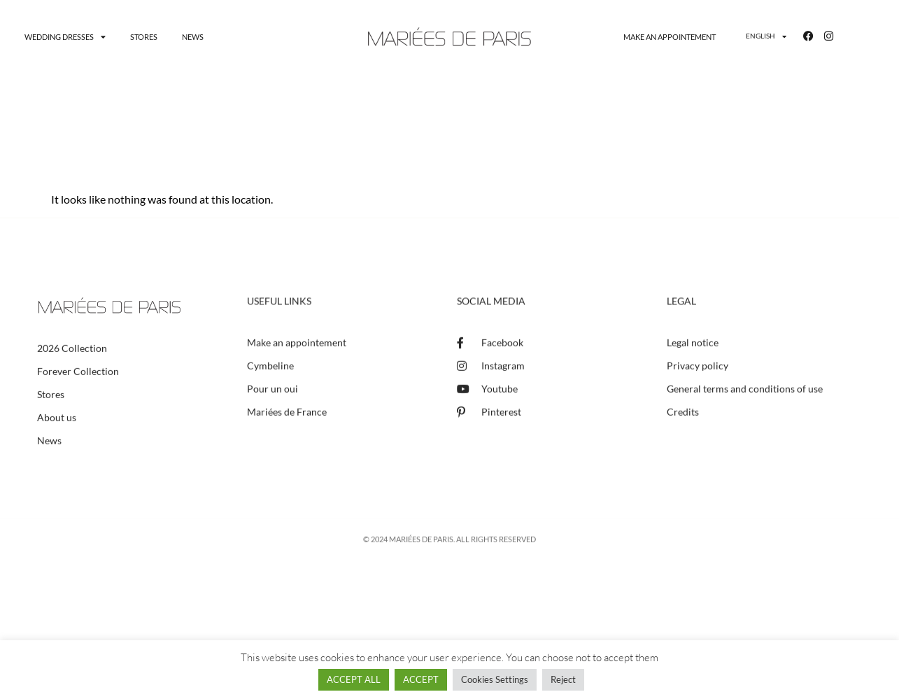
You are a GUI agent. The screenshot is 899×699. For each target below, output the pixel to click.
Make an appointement (669, 36)
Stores (143, 36)
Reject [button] (563, 679)
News (193, 36)
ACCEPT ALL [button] (354, 679)
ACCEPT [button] (421, 679)
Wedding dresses (65, 37)
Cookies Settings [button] (494, 679)
